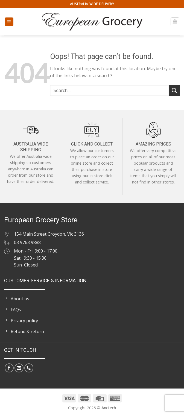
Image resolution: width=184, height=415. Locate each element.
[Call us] (28, 367)
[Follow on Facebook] (9, 367)
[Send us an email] (19, 367)
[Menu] (9, 21)
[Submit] (174, 90)
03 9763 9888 (27, 242)
